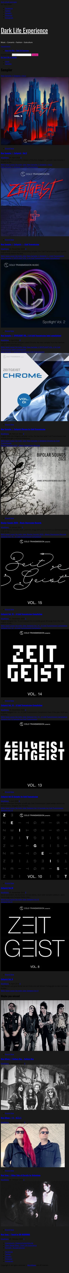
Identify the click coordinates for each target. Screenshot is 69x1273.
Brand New (9, 148)
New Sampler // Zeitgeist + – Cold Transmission (19, 167)
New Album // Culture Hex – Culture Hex (17, 1058)
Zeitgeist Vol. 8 (6, 902)
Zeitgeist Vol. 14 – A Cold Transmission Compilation (21, 628)
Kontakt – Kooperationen (15, 1248)
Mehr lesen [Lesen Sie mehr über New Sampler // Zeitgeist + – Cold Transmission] (32, 256)
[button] (5, 46)
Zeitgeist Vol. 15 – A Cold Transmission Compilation (21, 537)
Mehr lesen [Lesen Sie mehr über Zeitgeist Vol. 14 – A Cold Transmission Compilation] (34, 717)
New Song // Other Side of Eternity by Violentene (20, 1175)
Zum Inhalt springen (9, 2)
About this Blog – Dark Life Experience (17, 50)
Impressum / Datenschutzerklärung (19, 1243)
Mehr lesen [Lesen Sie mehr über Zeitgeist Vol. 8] (19, 991)
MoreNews (31, 1265)
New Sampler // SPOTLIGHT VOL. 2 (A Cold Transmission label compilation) (30, 258)
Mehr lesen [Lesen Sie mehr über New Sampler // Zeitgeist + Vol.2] (26, 164)
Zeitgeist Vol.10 (7, 810)
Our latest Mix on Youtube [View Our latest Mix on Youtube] (9, 57)
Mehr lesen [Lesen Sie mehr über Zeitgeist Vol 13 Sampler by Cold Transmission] (32, 808)
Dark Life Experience (24, 30)
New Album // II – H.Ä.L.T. (11, 1117)
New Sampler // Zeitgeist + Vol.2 (13, 76)
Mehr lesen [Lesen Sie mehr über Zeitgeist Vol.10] (20, 899)
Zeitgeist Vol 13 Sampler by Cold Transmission (19, 719)
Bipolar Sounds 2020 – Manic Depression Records (20, 445)
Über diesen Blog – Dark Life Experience (21, 1245)
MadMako (5, 157)
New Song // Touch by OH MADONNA (15, 1234)
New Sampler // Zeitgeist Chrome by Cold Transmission (22, 352)
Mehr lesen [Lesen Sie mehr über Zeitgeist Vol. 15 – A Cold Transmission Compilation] (34, 626)
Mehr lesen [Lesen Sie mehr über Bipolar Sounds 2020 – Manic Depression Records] (33, 534)
